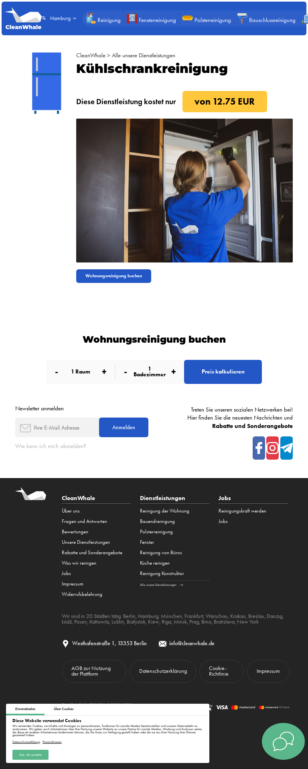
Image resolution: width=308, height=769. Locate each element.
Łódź (67, 621)
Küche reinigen (155, 563)
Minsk (180, 621)
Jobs (66, 573)
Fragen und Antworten (84, 521)
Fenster (147, 542)
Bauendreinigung (157, 521)
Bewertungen (75, 532)
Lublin (117, 621)
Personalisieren (52, 741)
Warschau (217, 616)
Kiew (153, 621)
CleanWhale (90, 55)
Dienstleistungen (162, 498)
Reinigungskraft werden (242, 511)
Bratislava (224, 621)
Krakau (238, 616)
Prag (194, 621)
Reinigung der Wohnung (164, 511)
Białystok (136, 621)
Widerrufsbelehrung (82, 594)
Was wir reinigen (79, 563)
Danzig (274, 616)
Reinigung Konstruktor (162, 573)
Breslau (256, 616)
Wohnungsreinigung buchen (113, 276)
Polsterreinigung (156, 532)
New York (248, 621)
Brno (206, 621)
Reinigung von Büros (161, 552)
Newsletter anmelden (39, 408)
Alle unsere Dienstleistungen (143, 55)
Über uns (71, 511)
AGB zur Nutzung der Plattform (91, 671)
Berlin (129, 616)
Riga (166, 621)
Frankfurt (193, 616)
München (171, 616)
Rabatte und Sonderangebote (92, 552)
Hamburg (148, 616)
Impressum (72, 584)
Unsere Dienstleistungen (86, 542)
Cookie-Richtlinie (219, 671)
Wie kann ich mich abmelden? (50, 446)
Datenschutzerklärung (26, 741)
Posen (80, 621)
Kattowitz (99, 621)
